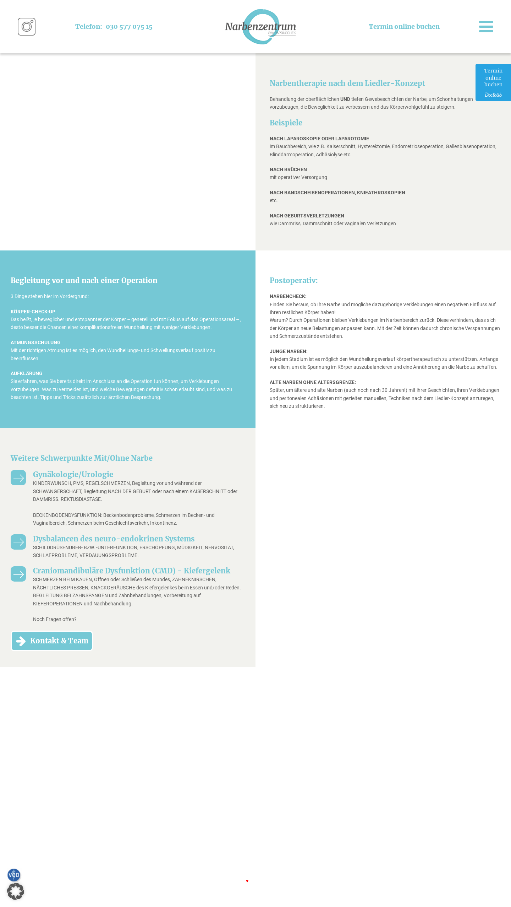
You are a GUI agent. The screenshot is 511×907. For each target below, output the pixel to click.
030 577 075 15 (129, 26)
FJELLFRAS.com (274, 881)
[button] (15, 891)
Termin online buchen (404, 26)
